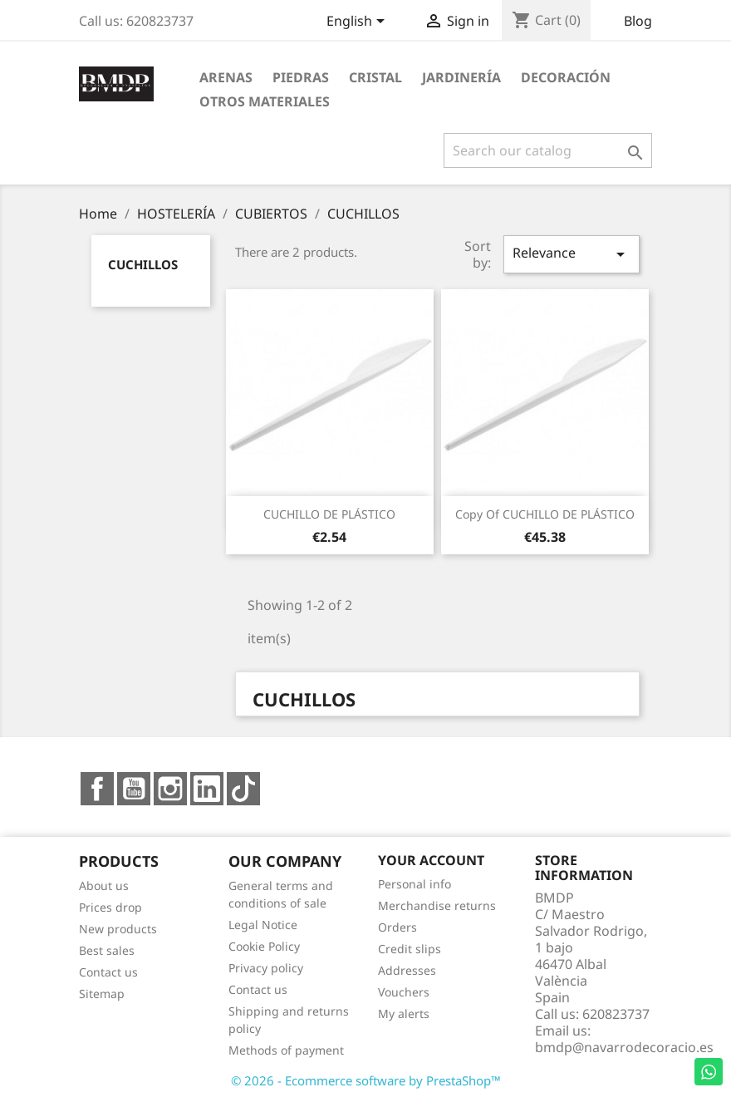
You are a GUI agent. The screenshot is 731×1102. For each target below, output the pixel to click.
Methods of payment (286, 1050)
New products (118, 929)
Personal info (414, 884)
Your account (431, 860)
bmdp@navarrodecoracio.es (624, 1047)
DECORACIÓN (566, 77)
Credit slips (409, 949)
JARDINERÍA (461, 77)
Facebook (97, 788)
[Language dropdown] (358, 22)
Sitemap (102, 993)
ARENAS (226, 77)
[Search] (548, 150)
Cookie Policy (264, 946)
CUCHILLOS (143, 264)
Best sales (107, 950)
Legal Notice (262, 924)
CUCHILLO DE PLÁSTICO (329, 514)
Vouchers (403, 992)
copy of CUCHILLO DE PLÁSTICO (545, 514)
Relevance (571, 254)
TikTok (243, 788)
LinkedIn (206, 788)
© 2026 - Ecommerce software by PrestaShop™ (366, 1080)
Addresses (407, 970)
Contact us (108, 972)
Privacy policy (265, 968)
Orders (397, 927)
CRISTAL (375, 77)
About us (104, 885)
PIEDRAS (300, 77)
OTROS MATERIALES (264, 101)
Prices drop (110, 907)
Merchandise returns (437, 905)
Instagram (170, 788)
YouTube (133, 788)
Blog (638, 21)
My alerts (403, 1013)
